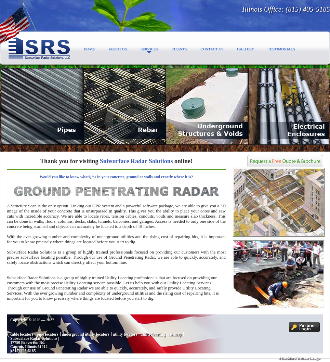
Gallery (245, 49)
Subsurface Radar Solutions (33, 338)
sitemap (174, 334)
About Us (117, 49)
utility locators (125, 334)
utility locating (153, 334)
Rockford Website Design (300, 358)
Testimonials (281, 49)
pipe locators (47, 334)
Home (89, 49)
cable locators (21, 334)
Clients (179, 49)
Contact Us (211, 49)
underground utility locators (85, 334)
